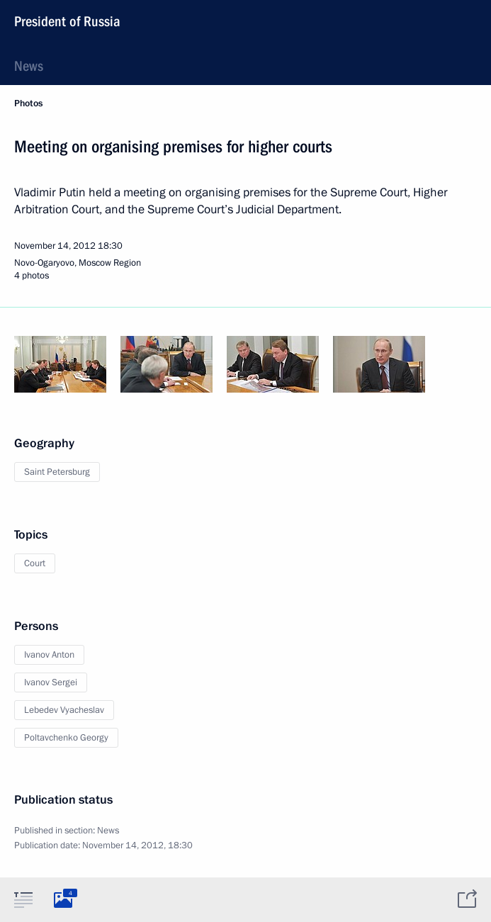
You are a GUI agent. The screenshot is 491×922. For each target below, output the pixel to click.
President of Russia (67, 21)
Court (34, 563)
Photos (28, 103)
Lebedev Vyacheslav (64, 710)
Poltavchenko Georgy (66, 737)
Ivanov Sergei (50, 682)
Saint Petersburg (57, 472)
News (28, 65)
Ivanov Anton (49, 654)
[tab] (23, 899)
